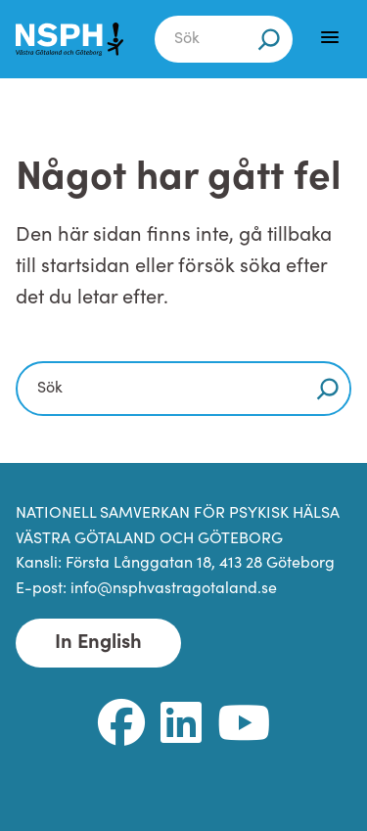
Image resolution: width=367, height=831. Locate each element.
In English (98, 643)
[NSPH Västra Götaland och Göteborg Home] (69, 39)
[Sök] (269, 39)
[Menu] (329, 37)
